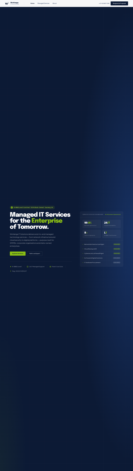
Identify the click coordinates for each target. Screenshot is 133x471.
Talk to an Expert (34, 253)
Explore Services (17, 253)
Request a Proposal (119, 3)
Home (32, 3)
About (55, 3)
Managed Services (43, 3)
